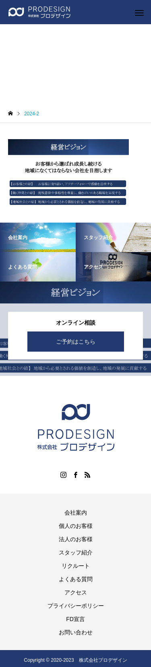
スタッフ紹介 (76, 552)
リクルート (76, 566)
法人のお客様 (76, 539)
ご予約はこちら (75, 341)
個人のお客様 (76, 526)
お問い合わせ (76, 632)
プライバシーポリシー (76, 605)
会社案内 (75, 512)
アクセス (75, 592)
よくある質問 (76, 579)
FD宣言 (75, 619)
